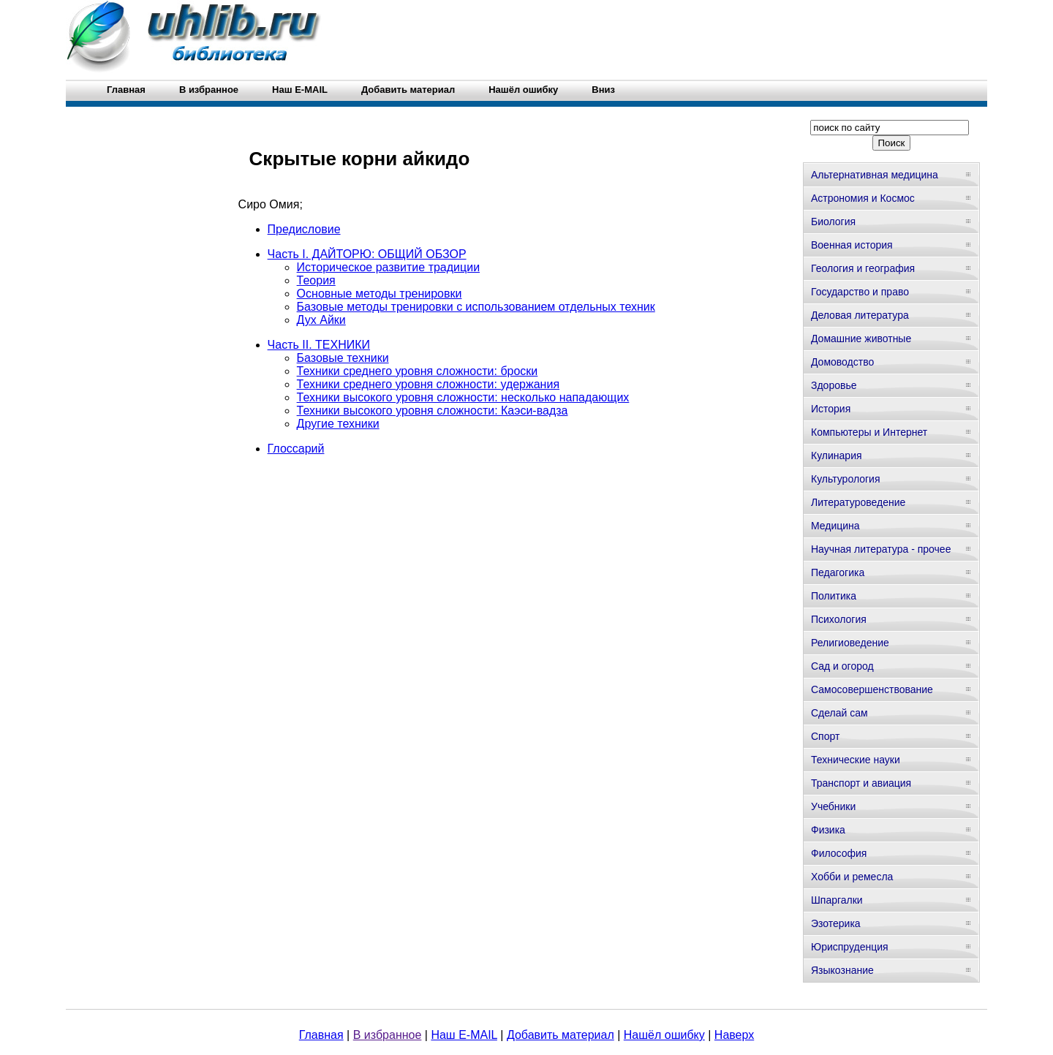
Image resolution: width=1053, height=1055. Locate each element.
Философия (839, 853)
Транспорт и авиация (861, 783)
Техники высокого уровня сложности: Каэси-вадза (432, 410)
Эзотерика (836, 923)
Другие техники (338, 423)
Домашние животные (861, 338)
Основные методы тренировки (379, 293)
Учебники (833, 806)
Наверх (734, 1035)
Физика (828, 830)
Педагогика (837, 572)
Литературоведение (858, 502)
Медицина (835, 526)
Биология (833, 221)
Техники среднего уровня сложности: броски (417, 371)
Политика (833, 596)
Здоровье (834, 385)
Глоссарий (296, 448)
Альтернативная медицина (874, 175)
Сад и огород (842, 666)
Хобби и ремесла (852, 876)
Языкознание (842, 970)
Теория (316, 280)
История (830, 409)
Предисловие (304, 229)
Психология (839, 619)
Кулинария (836, 455)
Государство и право (860, 292)
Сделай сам (839, 713)
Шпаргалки (837, 900)
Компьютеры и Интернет (869, 432)
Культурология (845, 479)
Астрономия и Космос (863, 198)
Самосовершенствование (872, 689)
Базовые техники (343, 358)
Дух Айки (321, 320)
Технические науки (855, 759)
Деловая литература (860, 315)
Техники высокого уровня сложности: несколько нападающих (463, 397)
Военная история (852, 245)
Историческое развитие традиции (388, 267)
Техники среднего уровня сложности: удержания (428, 384)
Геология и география (863, 268)
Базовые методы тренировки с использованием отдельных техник (476, 306)
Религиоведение (850, 642)
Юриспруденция (849, 947)
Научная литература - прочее (881, 549)
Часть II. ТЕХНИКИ (319, 345)
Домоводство (842, 362)
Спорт (825, 736)
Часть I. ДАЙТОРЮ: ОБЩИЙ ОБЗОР (367, 254)
